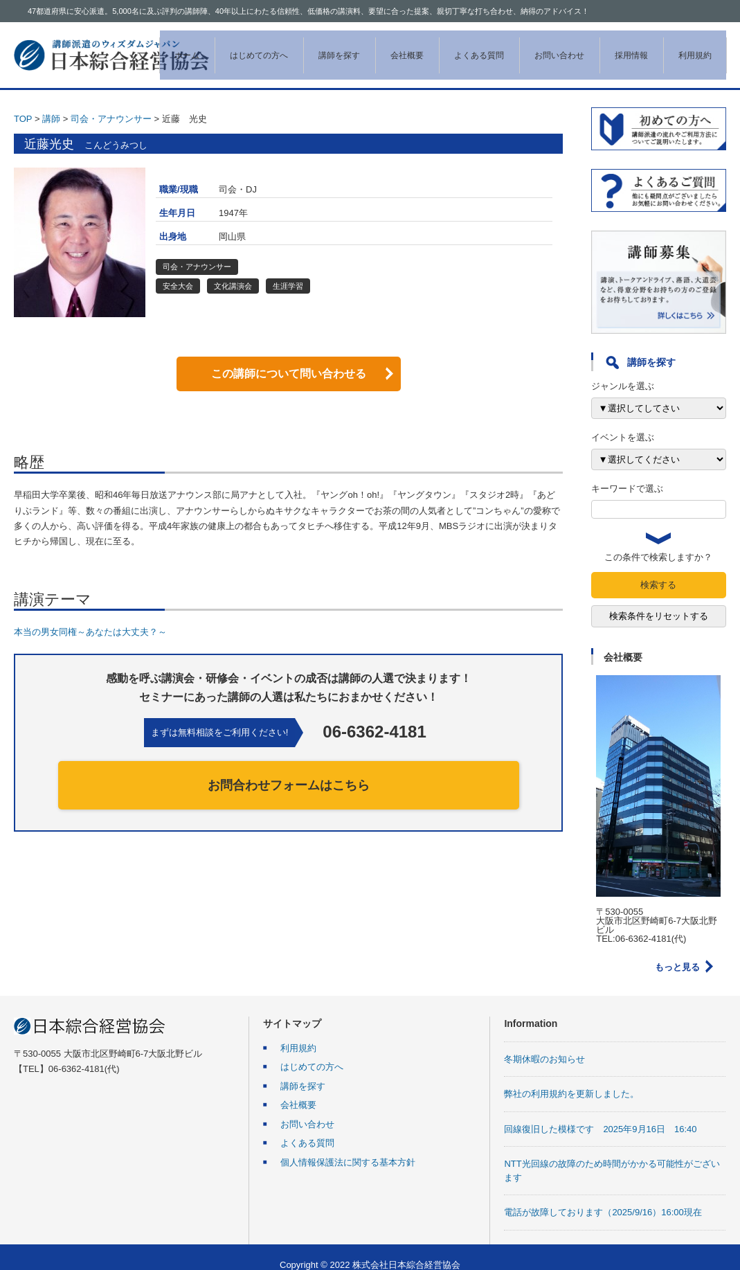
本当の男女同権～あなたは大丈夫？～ (95, 616)
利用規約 (680, 48)
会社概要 (392, 48)
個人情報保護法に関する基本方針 (347, 1147)
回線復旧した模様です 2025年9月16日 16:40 (600, 1114)
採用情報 (616, 48)
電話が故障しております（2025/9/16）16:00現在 (602, 1197)
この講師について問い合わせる (288, 358)
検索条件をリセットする (658, 601)
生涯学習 (288, 271)
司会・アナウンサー (111, 103)
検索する (658, 569)
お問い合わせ (545, 48)
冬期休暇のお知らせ (544, 1044)
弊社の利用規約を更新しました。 (571, 1078)
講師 (51, 103)
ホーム (172, 48)
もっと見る (677, 952)
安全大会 (178, 271)
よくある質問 (464, 48)
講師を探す (324, 48)
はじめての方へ (244, 48)
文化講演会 (233, 271)
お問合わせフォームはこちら (289, 770)
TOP (23, 103)
